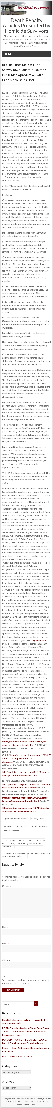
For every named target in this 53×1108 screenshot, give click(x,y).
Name (5, 927)
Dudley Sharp (37, 818)
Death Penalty (21, 818)
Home (19, 1104)
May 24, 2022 (23, 826)
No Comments (12, 830)
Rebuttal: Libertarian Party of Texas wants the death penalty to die (26, 854)
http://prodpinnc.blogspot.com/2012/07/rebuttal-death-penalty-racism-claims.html (26, 758)
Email (5, 943)
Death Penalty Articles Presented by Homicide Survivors (26, 25)
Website (6, 960)
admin (8, 826)
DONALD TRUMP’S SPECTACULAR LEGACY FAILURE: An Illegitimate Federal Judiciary (23, 843)
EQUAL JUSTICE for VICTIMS (17, 1056)
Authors (27, 1104)
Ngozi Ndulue (39, 640)
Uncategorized (40, 826)
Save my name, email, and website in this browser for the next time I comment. (25, 982)
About (34, 1104)
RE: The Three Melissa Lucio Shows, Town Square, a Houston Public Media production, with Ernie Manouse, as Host (26, 1031)
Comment (7, 886)
